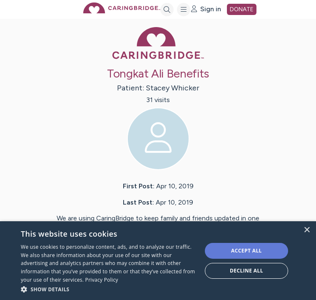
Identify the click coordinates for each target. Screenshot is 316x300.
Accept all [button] (246, 250)
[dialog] (158, 260)
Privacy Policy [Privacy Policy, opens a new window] (101, 279)
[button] (109, 289)
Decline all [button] (246, 270)
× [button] (307, 230)
